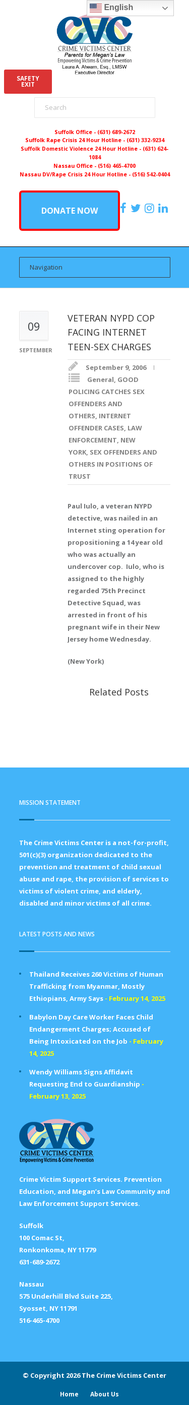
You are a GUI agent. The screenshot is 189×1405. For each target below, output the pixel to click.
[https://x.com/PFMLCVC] (137, 208)
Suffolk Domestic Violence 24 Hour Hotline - (82, 148)
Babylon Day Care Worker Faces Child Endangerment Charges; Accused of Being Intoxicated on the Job (91, 1029)
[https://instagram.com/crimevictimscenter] (151, 208)
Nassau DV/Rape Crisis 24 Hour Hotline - (76, 174)
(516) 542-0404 (151, 174)
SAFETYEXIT (28, 81)
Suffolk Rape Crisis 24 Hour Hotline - (76, 140)
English (111, 8)
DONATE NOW (69, 210)
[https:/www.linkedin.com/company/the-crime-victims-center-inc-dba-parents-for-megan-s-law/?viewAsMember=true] (164, 208)
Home (69, 1394)
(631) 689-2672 (116, 132)
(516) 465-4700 (117, 165)
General (100, 379)
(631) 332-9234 (145, 140)
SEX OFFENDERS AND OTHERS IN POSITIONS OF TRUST (113, 464)
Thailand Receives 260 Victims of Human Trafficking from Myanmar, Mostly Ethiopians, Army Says (96, 986)
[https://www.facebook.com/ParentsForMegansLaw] (124, 208)
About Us (104, 1394)
